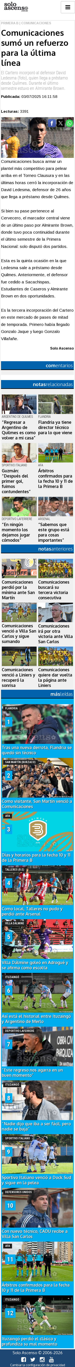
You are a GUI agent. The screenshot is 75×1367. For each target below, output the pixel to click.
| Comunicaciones (35, 23)
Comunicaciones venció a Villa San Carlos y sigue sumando (19, 633)
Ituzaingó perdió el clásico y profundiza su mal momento (29, 1341)
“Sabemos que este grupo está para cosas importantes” (53, 532)
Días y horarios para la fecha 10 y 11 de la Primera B (36, 857)
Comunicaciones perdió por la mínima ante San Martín (18, 589)
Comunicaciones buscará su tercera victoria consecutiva (53, 589)
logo (16, 6)
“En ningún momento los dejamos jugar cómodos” (16, 532)
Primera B (10, 23)
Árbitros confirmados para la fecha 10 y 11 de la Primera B (55, 478)
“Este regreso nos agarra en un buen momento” (32, 1072)
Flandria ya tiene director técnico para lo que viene (55, 427)
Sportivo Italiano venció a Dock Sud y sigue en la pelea (36, 1180)
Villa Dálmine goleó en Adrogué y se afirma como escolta (35, 965)
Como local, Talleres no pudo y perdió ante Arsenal (32, 911)
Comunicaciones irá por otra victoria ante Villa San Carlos (55, 633)
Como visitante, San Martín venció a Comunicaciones (37, 804)
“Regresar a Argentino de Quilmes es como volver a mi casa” (19, 430)
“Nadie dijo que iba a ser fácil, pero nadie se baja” (36, 1126)
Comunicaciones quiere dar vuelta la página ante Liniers (55, 677)
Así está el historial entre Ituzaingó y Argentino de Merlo (36, 1019)
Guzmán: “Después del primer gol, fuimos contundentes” (16, 481)
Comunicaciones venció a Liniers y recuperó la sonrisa (18, 677)
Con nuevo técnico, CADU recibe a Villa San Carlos (35, 1234)
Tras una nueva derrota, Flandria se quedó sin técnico (37, 750)
